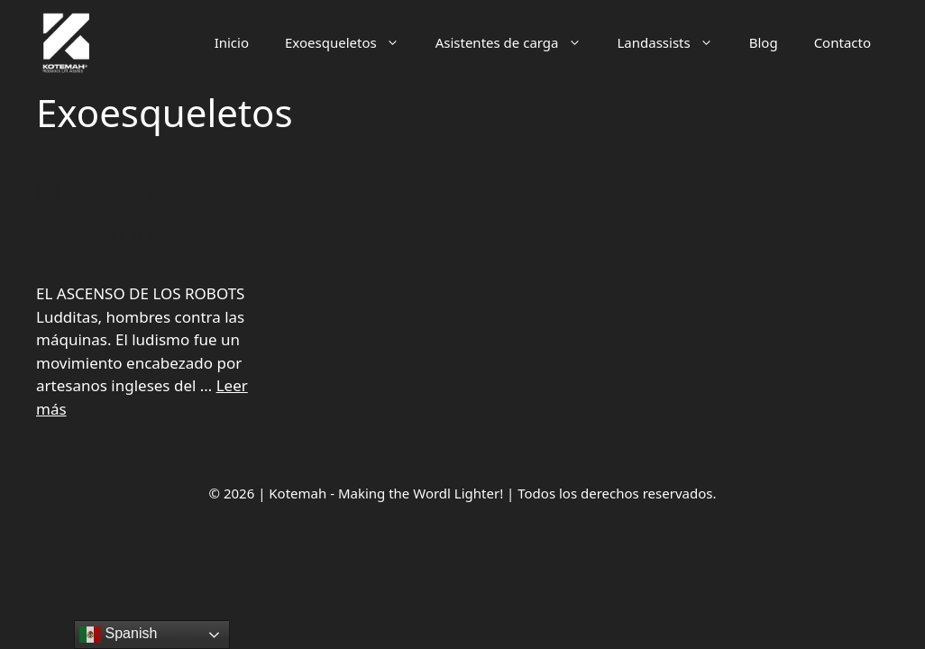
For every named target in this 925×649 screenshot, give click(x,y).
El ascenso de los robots (135, 213)
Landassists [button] (674, 43)
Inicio (232, 42)
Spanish (118, 634)
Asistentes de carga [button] (517, 43)
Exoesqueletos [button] (351, 43)
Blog (763, 42)
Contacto (842, 42)
